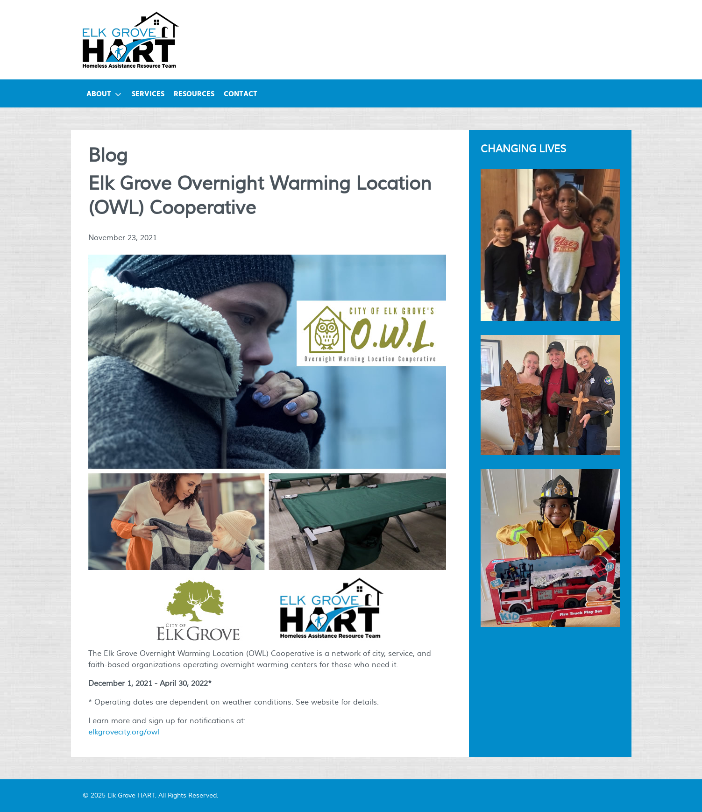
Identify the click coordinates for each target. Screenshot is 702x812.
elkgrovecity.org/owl (123, 732)
